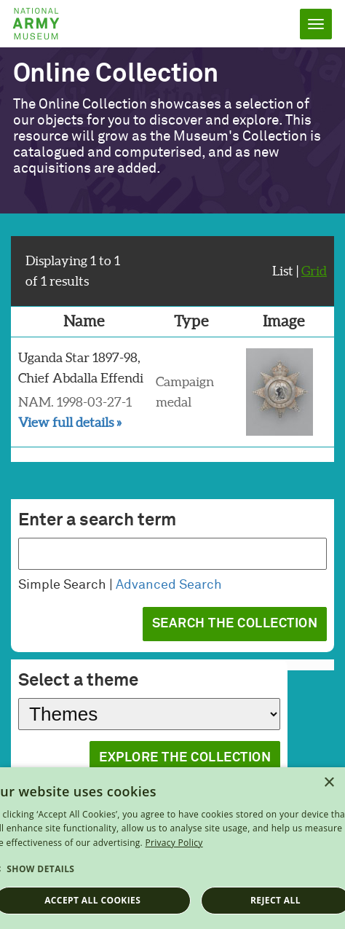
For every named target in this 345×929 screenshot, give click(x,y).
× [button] (328, 782)
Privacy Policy (173, 842)
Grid (314, 270)
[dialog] (172, 848)
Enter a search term (97, 520)
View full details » (70, 422)
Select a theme (78, 681)
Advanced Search (169, 585)
